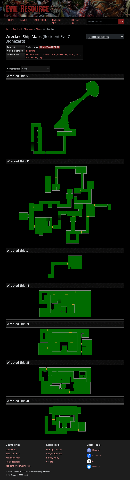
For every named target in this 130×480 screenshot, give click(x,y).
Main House (45, 54)
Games (23, 20)
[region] (65, 117)
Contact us (75, 21)
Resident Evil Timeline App (18, 465)
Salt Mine (30, 50)
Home (11, 20)
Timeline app (56, 21)
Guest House (32, 54)
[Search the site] (102, 21)
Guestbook (40, 20)
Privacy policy (52, 457)
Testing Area (74, 54)
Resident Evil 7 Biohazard (23, 29)
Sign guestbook (13, 461)
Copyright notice (54, 453)
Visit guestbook (13, 457)
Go (121, 21)
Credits (49, 461)
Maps (38, 29)
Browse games (13, 453)
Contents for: (13, 68)
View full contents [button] (51, 47)
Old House (62, 54)
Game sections (98, 37)
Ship (40, 57)
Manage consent (54, 449)
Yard (54, 54)
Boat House (31, 57)
